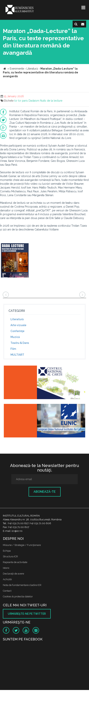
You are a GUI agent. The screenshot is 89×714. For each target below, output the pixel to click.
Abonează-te (45, 491)
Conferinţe (17, 331)
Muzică (15, 337)
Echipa (7, 550)
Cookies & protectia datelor (18, 596)
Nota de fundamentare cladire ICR (22, 585)
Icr (15, 100)
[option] (15, 260)
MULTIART (17, 354)
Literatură (17, 319)
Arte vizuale (18, 325)
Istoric (6, 567)
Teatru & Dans (19, 342)
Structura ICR (10, 556)
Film (13, 348)
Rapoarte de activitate (15, 562)
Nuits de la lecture (51, 100)
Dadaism (34, 100)
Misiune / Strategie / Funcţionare (22, 545)
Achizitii (7, 579)
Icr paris (23, 100)
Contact (7, 590)
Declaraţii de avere (13, 573)
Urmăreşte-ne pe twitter (27, 613)
